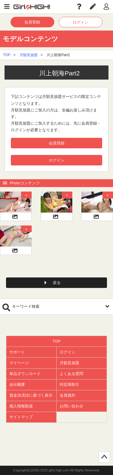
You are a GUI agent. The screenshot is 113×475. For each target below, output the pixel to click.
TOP (6, 55)
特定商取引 (69, 384)
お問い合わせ (71, 406)
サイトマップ (21, 417)
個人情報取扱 (21, 406)
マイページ (19, 363)
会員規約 (67, 395)
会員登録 (32, 22)
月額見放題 (29, 55)
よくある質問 (71, 373)
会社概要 (17, 384)
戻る (57, 282)
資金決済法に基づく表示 (30, 395)
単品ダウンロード (25, 373)
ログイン (80, 22)
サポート (17, 352)
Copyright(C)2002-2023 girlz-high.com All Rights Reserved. (56, 470)
